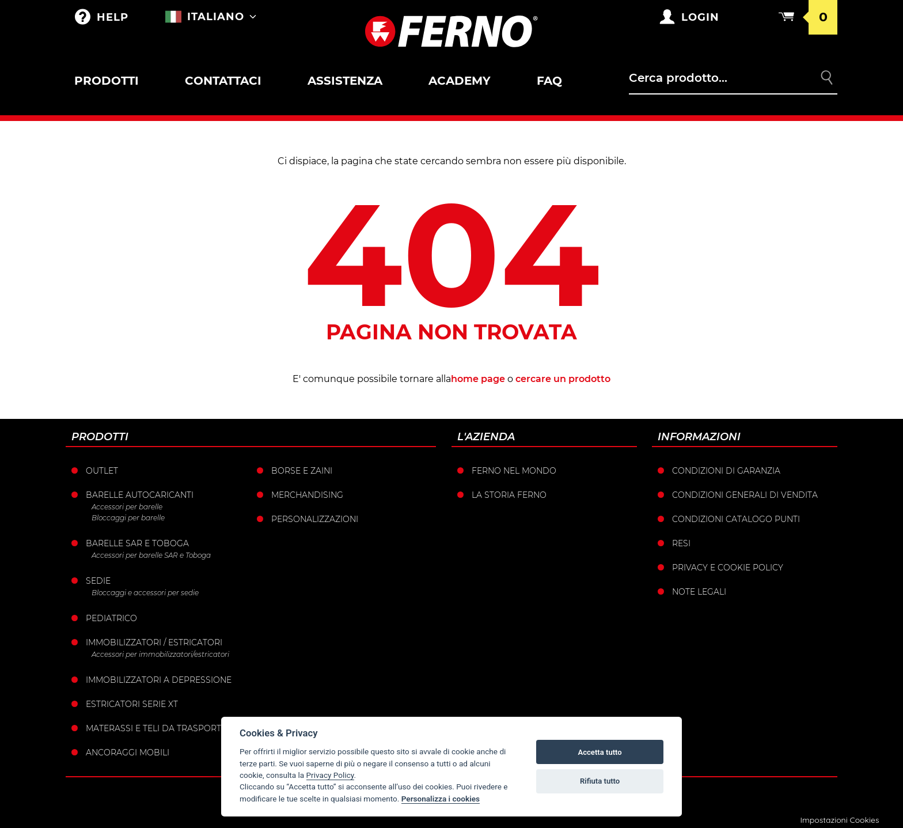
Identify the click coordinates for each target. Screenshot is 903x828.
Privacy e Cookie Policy (727, 567)
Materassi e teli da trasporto (157, 728)
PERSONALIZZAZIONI (314, 519)
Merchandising (307, 495)
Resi (681, 543)
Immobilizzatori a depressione (159, 680)
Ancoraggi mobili (127, 752)
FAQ (549, 81)
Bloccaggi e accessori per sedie (145, 592)
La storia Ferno (509, 495)
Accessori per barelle (127, 506)
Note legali (699, 592)
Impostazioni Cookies (839, 820)
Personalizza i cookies (440, 798)
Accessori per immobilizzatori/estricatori (160, 654)
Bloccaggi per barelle (128, 517)
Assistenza (345, 81)
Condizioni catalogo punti (736, 519)
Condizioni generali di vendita (745, 495)
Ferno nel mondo (514, 471)
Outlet (102, 471)
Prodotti (106, 81)
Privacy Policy (330, 775)
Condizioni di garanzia (726, 471)
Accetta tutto (599, 752)
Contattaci (223, 81)
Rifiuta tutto (600, 781)
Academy (459, 81)
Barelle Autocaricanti (139, 495)
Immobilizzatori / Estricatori (154, 642)
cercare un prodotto (562, 378)
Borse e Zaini (301, 471)
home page (478, 378)
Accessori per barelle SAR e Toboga (151, 555)
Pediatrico (111, 618)
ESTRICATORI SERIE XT (132, 704)
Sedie (98, 581)
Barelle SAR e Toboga (137, 543)
